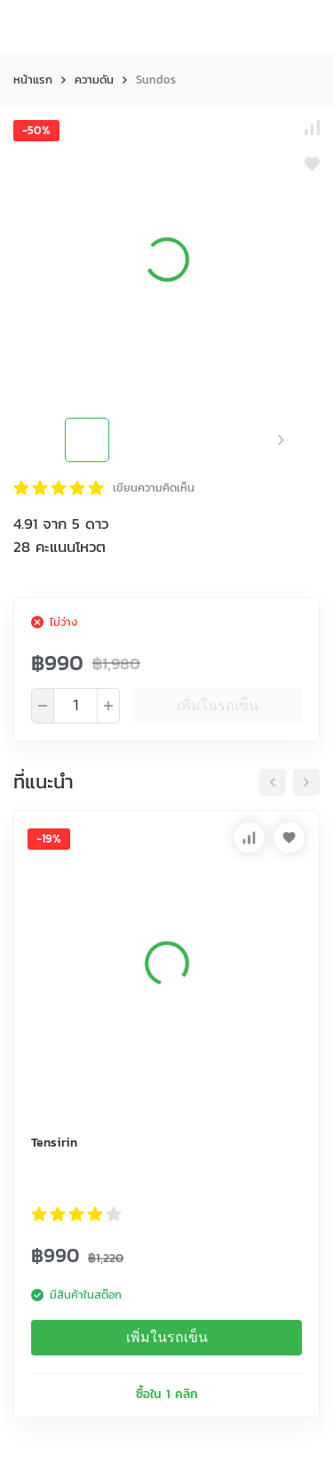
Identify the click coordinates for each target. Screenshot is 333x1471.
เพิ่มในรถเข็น (217, 705)
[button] (281, 440)
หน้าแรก (32, 79)
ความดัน (94, 79)
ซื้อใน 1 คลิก (167, 1394)
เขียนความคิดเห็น (153, 487)
